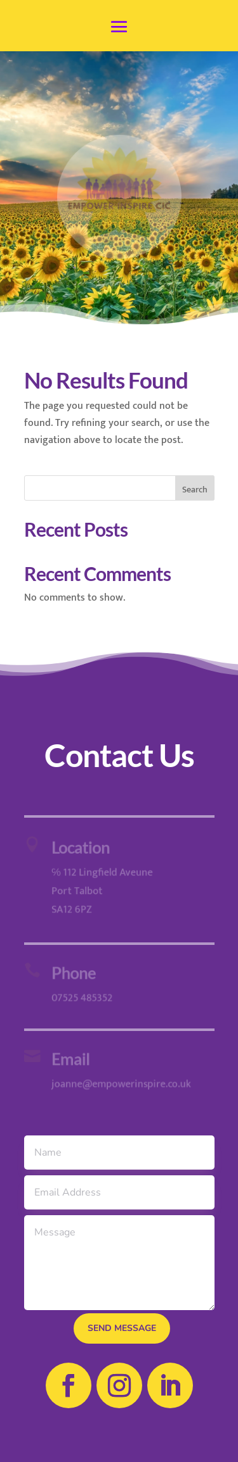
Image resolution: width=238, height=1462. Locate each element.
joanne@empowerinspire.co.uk (119, 1083)
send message (122, 1328)
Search (195, 489)
